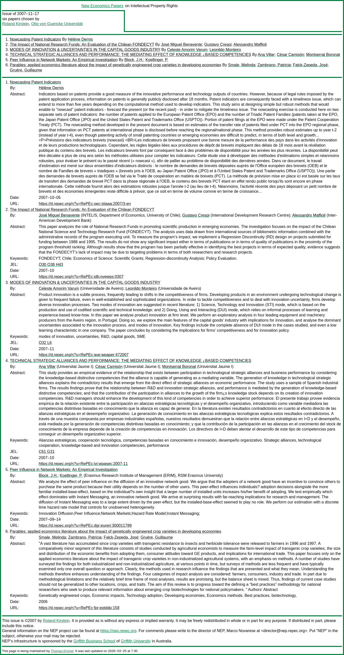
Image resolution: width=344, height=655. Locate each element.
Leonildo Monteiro (225, 50)
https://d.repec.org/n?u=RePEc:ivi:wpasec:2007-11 (83, 464)
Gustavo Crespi (217, 44)
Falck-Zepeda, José (310, 65)
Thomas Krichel (62, 651)
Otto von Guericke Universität (57, 24)
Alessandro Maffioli (250, 44)
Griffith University (136, 641)
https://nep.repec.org (118, 631)
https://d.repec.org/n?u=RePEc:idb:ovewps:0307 (81, 277)
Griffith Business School (94, 641)
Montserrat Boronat (323, 54)
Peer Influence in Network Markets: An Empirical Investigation (64, 60)
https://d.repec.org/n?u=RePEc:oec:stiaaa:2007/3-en (85, 204)
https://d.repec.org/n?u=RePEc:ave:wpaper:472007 (84, 355)
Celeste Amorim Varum (187, 50)
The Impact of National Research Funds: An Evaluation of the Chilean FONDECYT (82, 44)
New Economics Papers (102, 6)
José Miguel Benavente (181, 44)
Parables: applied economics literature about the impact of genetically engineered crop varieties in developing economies (115, 65)
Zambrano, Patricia (274, 65)
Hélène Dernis (80, 39)
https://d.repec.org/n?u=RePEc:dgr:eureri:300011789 (85, 525)
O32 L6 (45, 343)
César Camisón (290, 54)
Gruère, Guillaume (26, 70)
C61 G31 (47, 451)
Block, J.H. (133, 60)
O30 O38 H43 (51, 264)
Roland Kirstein (15, 24)
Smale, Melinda (241, 65)
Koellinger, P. (157, 60)
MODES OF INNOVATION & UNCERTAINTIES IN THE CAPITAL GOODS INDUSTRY (85, 50)
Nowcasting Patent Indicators (35, 39)
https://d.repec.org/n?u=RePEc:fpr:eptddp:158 (79, 608)
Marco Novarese (241, 631)
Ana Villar (266, 54)
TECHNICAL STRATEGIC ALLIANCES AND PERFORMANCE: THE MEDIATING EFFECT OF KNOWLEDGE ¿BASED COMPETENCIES (130, 54)
